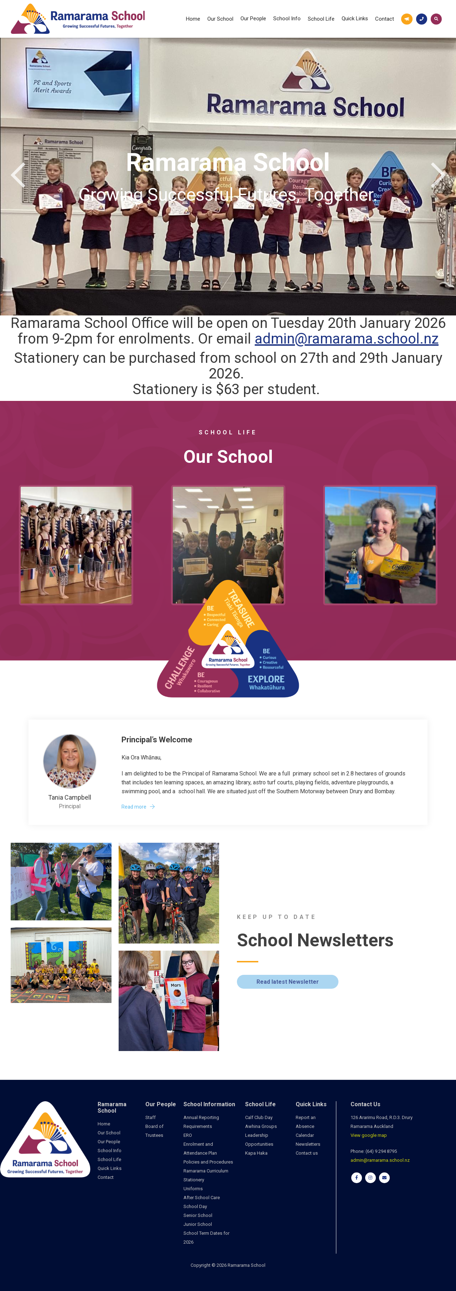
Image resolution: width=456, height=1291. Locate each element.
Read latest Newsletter (287, 981)
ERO (187, 1135)
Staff (150, 1117)
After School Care (201, 1197)
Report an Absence (306, 1122)
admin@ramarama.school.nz (347, 338)
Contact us (307, 1153)
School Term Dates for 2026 (206, 1237)
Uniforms (193, 1188)
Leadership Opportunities (259, 1140)
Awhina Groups (261, 1126)
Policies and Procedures (208, 1162)
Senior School (197, 1215)
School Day (195, 1206)
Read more (133, 807)
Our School (220, 19)
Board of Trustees (154, 1131)
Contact (384, 19)
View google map (369, 1135)
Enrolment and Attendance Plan (200, 1148)
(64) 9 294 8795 (381, 1151)
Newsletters (308, 1144)
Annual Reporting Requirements (201, 1122)
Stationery (193, 1179)
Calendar (305, 1135)
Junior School (197, 1224)
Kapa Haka (256, 1153)
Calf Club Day (259, 1117)
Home (193, 19)
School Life (321, 19)
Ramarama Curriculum (205, 1171)
